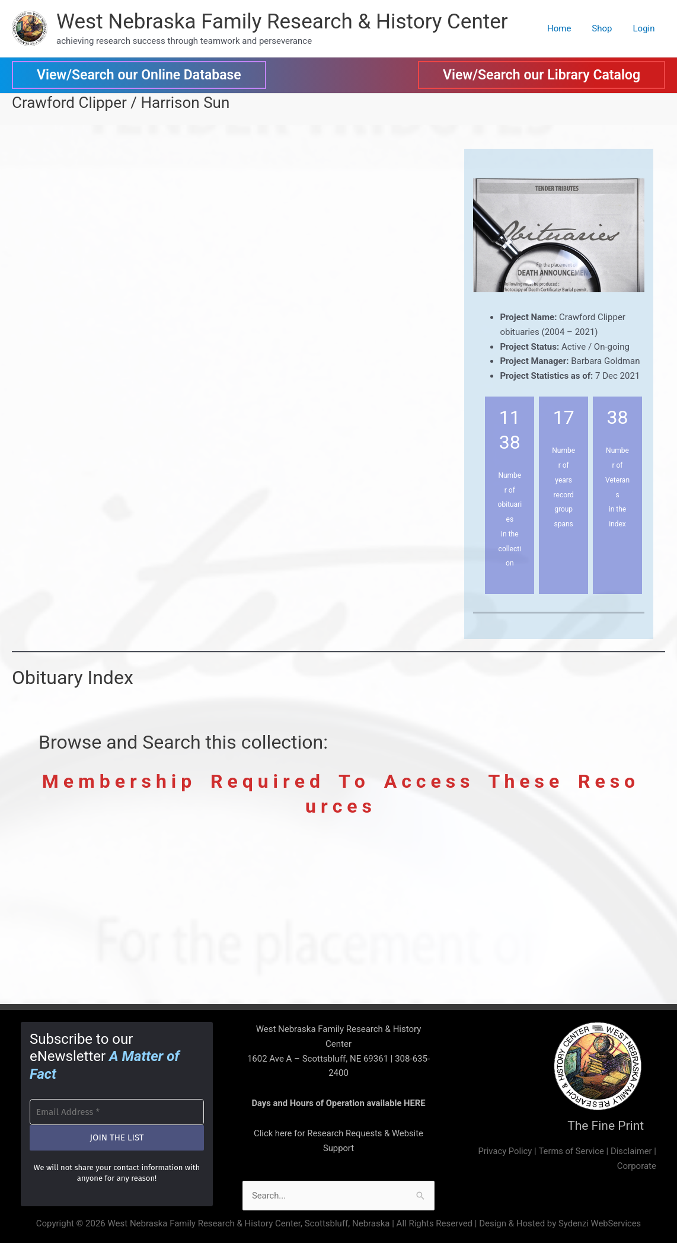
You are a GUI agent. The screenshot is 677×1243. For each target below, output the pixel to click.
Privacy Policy (502, 1151)
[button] (139, 75)
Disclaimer (631, 1151)
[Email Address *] (117, 1110)
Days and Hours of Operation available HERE (338, 1103)
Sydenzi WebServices (599, 1223)
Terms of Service (570, 1151)
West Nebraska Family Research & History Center (282, 21)
